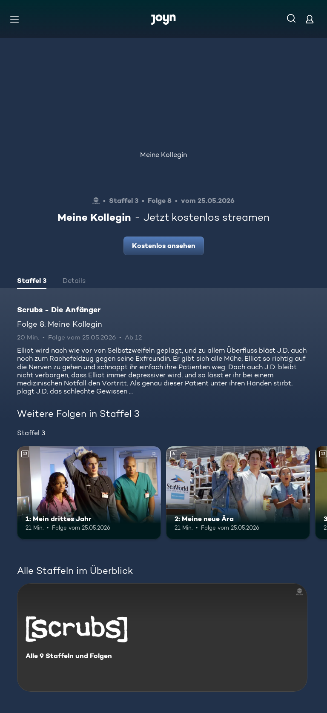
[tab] (31, 281)
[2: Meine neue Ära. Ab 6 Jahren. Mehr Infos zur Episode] (238, 493)
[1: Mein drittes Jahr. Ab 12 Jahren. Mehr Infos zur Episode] (89, 493)
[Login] (310, 18)
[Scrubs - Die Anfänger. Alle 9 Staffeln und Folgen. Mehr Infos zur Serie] (162, 637)
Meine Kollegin (163, 155)
